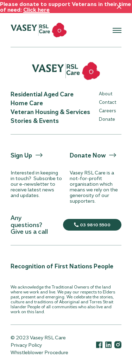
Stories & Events (35, 120)
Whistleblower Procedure (39, 352)
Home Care (27, 103)
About (105, 93)
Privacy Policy (26, 344)
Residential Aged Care (42, 94)
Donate (107, 119)
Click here (36, 9)
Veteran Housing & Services (50, 111)
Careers (107, 110)
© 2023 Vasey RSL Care (38, 337)
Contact (107, 102)
